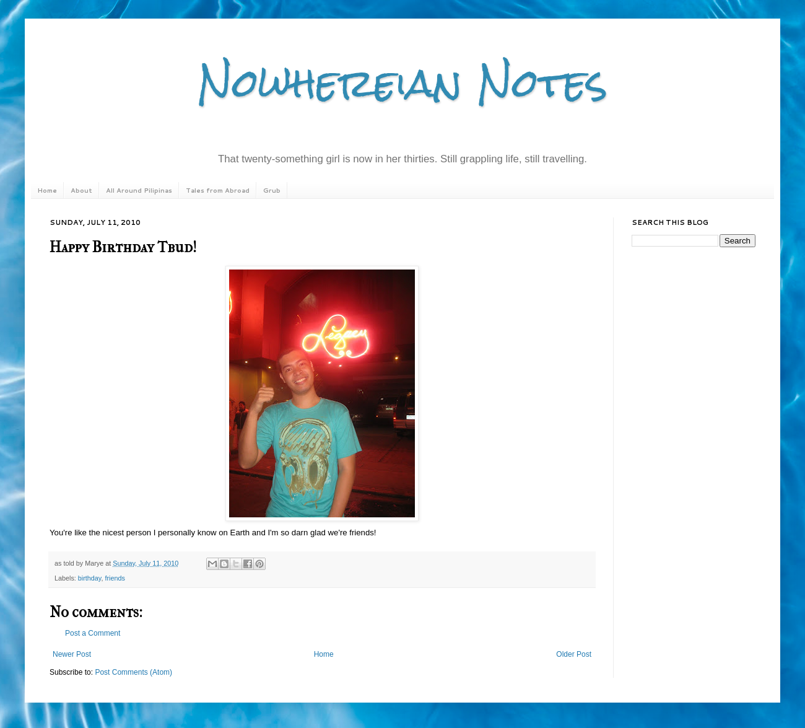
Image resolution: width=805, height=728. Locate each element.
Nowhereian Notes (402, 82)
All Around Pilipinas (139, 190)
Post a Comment (92, 633)
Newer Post (72, 654)
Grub (272, 190)
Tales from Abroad (218, 190)
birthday (90, 578)
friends (114, 578)
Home (47, 190)
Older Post (573, 654)
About (81, 190)
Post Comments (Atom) (133, 672)
